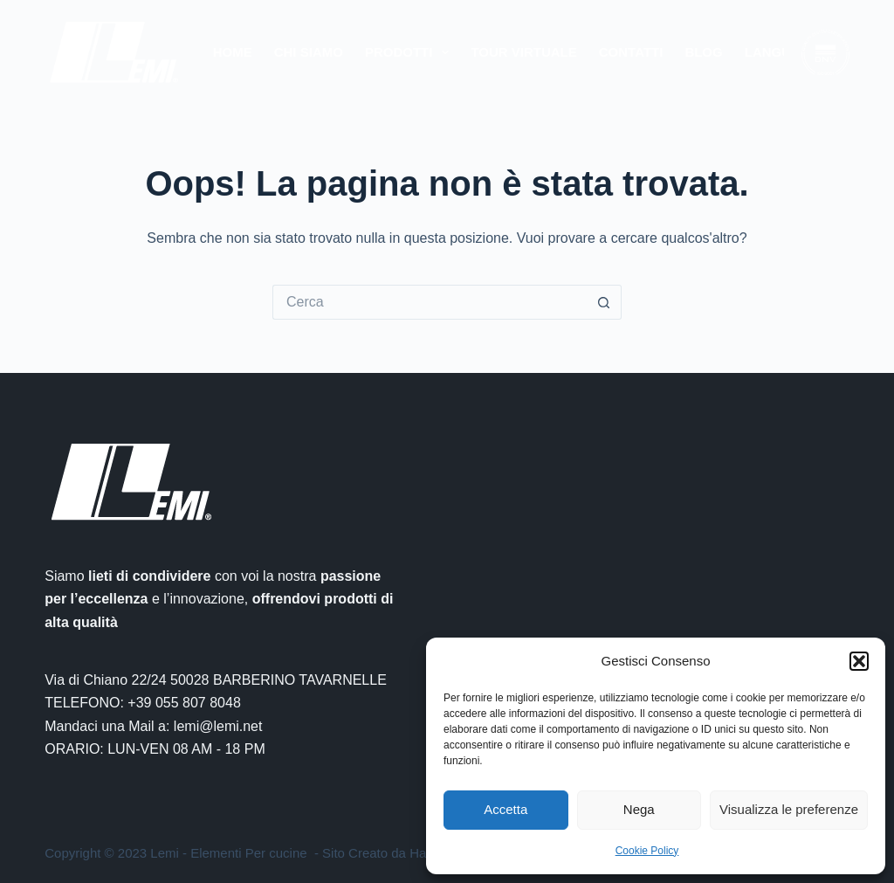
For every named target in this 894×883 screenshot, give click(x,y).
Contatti (631, 52)
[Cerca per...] (429, 302)
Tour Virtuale (523, 52)
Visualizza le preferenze (788, 809)
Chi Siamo (308, 52)
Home (232, 52)
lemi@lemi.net (218, 726)
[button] (859, 661)
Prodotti (411, 52)
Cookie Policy (647, 851)
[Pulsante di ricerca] (604, 302)
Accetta (505, 809)
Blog (703, 52)
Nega (639, 809)
